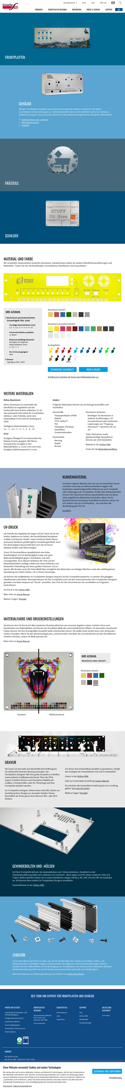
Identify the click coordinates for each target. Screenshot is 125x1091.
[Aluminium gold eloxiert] (50, 314)
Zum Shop (106, 1015)
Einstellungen (115, 1077)
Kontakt (22, 599)
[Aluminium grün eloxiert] (68, 314)
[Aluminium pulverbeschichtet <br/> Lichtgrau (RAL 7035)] (56, 335)
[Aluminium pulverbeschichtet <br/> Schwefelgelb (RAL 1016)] (50, 328)
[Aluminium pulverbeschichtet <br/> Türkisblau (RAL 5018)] (87, 328)
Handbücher (83, 1019)
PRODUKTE (39, 9)
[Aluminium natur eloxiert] (87, 314)
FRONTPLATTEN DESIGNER (57, 9)
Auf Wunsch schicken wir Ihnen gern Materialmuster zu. (73, 377)
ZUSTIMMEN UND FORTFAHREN (107, 1071)
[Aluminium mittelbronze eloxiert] (75, 314)
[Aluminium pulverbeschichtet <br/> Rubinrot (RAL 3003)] (75, 328)
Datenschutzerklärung (22, 1086)
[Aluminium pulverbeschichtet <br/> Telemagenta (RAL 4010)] (62, 328)
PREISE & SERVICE (93, 9)
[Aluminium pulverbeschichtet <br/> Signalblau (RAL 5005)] (81, 328)
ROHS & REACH (93, 369)
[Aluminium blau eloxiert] (62, 314)
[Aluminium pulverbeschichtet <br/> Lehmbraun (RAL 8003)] (99, 328)
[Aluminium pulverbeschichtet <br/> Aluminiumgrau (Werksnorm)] (50, 335)
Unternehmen (62, 1012)
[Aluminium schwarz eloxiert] (81, 314)
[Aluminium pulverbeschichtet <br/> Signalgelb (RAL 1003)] (56, 328)
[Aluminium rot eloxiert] (56, 314)
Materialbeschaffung (107, 449)
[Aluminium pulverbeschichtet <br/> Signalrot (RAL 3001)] (68, 328)
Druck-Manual (23, 594)
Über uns (103, 3)
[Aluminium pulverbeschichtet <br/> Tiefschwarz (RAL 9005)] (105, 328)
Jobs (93, 3)
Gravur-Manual (102, 780)
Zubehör (26, 125)
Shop (84, 3)
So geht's (66, 510)
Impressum (61, 1019)
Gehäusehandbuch (75, 974)
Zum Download (39, 1023)
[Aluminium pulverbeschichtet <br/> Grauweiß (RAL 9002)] (62, 335)
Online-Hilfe (105, 444)
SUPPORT (108, 9)
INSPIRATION (76, 9)
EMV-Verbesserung (30, 122)
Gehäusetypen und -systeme (35, 119)
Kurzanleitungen (85, 1023)
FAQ (80, 1012)
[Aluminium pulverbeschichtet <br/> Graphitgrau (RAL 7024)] (111, 328)
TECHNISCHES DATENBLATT (62, 369)
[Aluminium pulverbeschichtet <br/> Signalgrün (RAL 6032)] (93, 328)
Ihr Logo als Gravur (81, 788)
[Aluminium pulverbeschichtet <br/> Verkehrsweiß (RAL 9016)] (68, 335)
